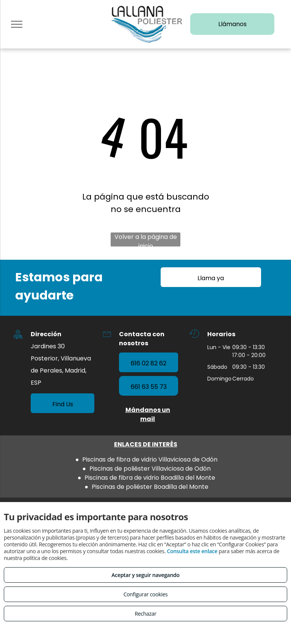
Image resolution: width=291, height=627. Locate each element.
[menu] (17, 24)
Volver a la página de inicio (145, 239)
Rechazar (145, 613)
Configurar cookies (146, 594)
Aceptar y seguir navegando (145, 575)
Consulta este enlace (192, 551)
